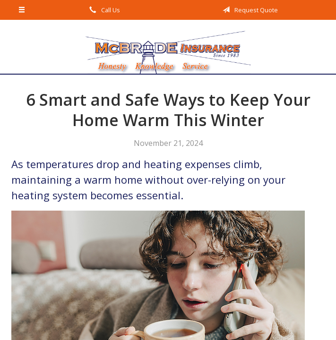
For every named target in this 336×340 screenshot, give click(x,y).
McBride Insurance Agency (168, 47)
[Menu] (22, 10)
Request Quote (248, 10)
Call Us (103, 10)
